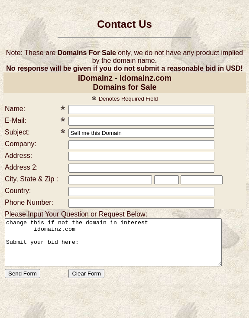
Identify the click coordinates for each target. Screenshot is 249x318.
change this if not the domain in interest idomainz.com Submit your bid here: (126, 246)
